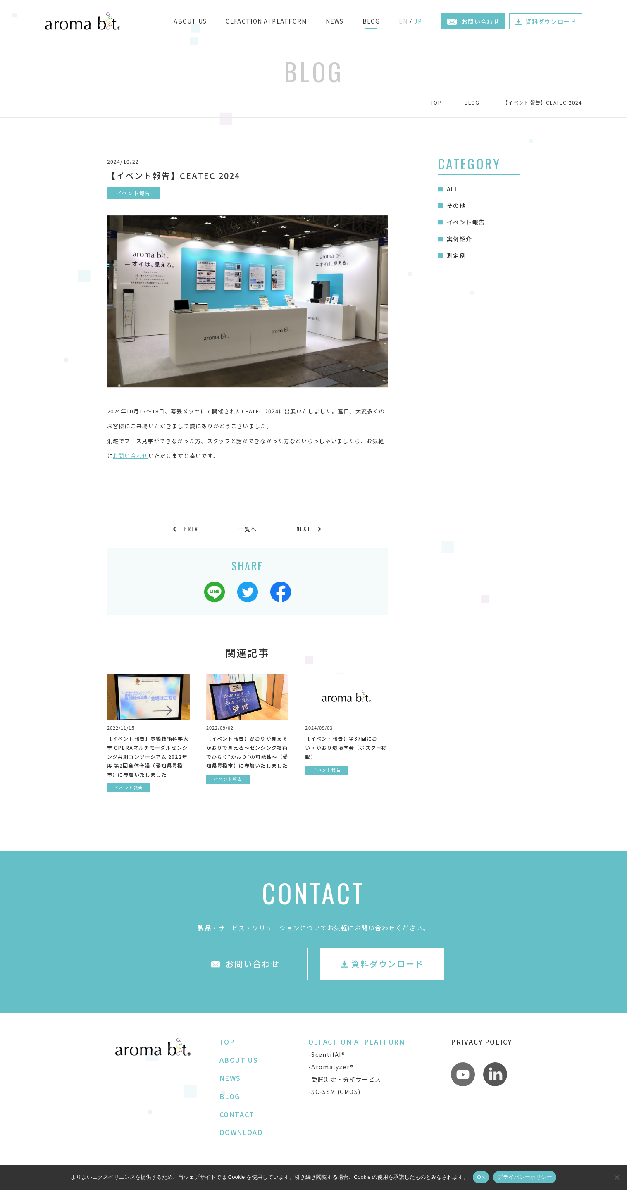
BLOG (371, 21)
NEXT (303, 528)
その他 (456, 205)
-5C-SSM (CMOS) (334, 1091)
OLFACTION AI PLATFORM (266, 21)
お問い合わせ (130, 456)
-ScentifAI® (326, 1054)
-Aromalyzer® (331, 1067)
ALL (452, 189)
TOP (436, 102)
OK (481, 1177)
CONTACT (237, 1114)
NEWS (335, 21)
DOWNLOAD (241, 1132)
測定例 (456, 255)
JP (418, 21)
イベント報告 (466, 222)
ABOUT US (190, 21)
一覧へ (247, 529)
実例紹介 (459, 239)
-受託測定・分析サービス (344, 1079)
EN (403, 21)
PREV (191, 528)
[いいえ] (617, 1177)
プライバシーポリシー (524, 1177)
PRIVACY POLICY (481, 1042)
